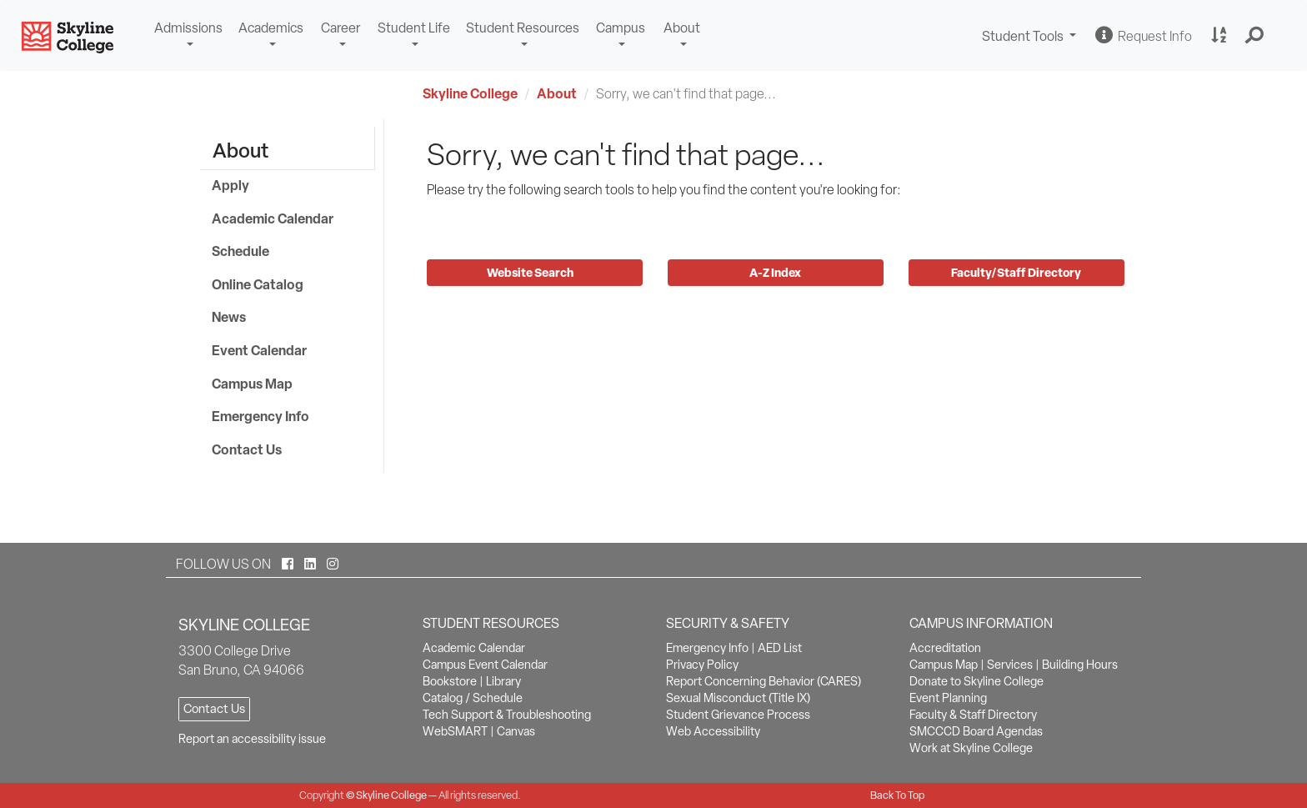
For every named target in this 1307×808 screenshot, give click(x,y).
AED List (780, 647)
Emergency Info (260, 416)
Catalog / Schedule (473, 697)
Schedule (240, 251)
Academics (270, 28)
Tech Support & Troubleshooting (507, 714)
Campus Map (252, 383)
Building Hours (1080, 664)
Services (1010, 664)
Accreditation (945, 647)
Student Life (414, 28)
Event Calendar (259, 350)
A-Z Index (775, 272)
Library (503, 681)
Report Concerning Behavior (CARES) (763, 681)
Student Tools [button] (1031, 38)
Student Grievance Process (738, 714)
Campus (620, 28)
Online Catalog (257, 284)
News (229, 317)
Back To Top (897, 795)
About (682, 28)
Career (340, 28)
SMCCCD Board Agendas (976, 731)
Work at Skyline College (971, 747)
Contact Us (247, 449)
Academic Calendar (272, 218)
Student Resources (522, 28)
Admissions (188, 28)
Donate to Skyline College (976, 681)
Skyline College (470, 93)
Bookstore (450, 681)
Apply (230, 185)
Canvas (516, 731)
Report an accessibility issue (252, 738)
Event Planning (948, 697)
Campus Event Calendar (485, 664)
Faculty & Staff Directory (973, 714)
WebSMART (455, 731)
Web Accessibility (713, 731)
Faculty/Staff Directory (1016, 272)
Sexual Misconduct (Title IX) (738, 697)
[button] (1255, 36)
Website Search (532, 272)
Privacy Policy (702, 664)
